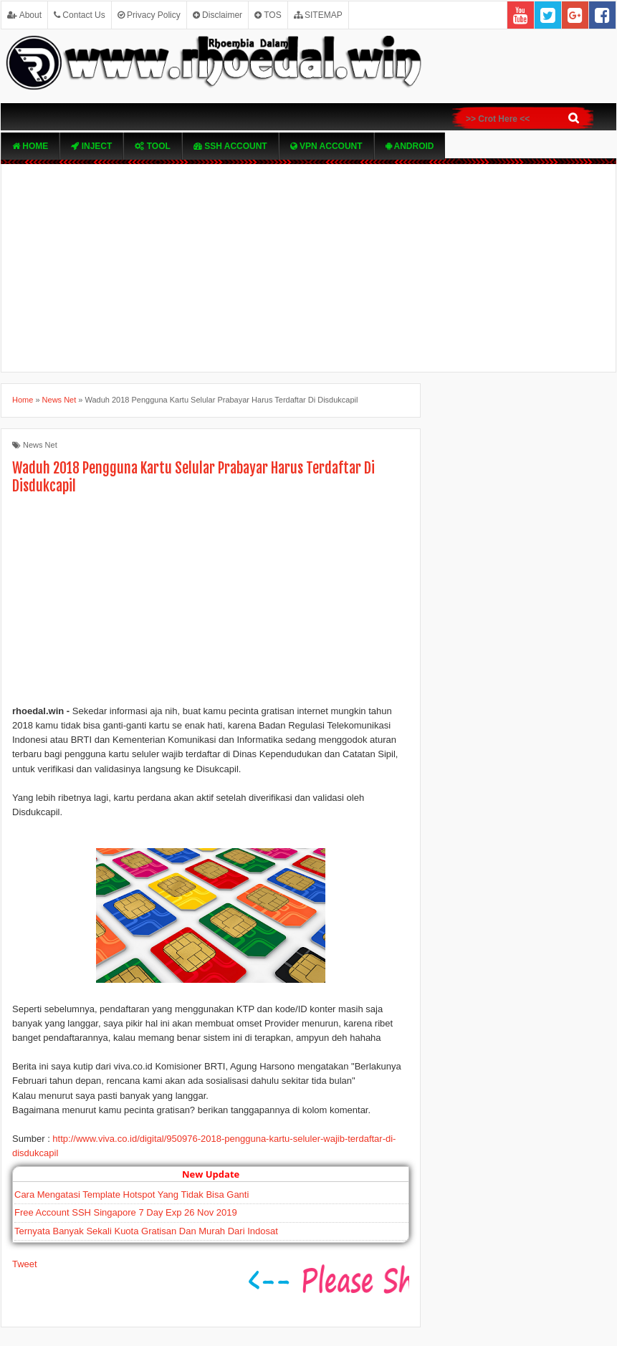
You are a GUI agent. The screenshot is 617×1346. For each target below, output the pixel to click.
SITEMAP (318, 15)
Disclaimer (217, 15)
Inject (91, 146)
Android (410, 146)
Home (30, 146)
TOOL (152, 146)
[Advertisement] (308, 268)
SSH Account (230, 146)
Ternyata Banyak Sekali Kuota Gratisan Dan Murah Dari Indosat (146, 1231)
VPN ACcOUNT (326, 146)
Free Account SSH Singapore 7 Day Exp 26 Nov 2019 (125, 1212)
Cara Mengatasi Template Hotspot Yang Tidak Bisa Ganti (131, 1194)
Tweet (24, 1264)
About (24, 15)
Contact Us (79, 15)
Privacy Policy (149, 15)
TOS (268, 15)
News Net (40, 445)
